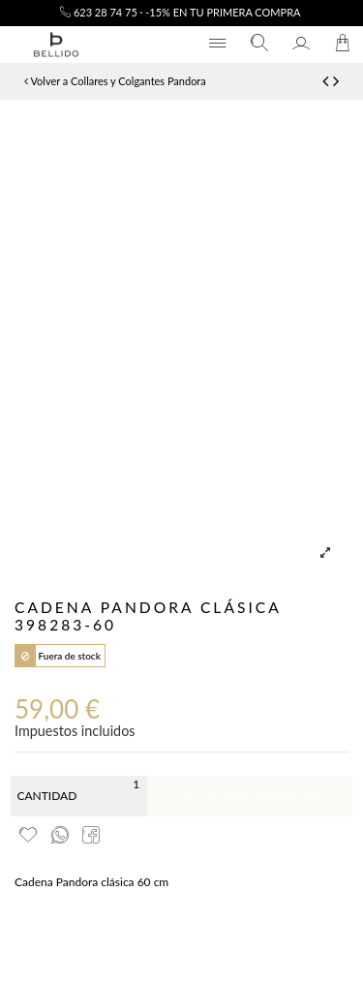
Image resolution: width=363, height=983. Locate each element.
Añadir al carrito (250, 795)
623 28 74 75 (98, 12)
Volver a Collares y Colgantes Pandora (115, 81)
